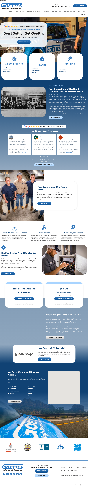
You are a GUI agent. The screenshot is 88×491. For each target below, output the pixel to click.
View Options (44, 359)
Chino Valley (31, 386)
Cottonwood (13, 388)
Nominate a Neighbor (55, 337)
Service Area (81, 11)
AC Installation (8, 72)
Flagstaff (30, 388)
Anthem (12, 396)
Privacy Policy (73, 484)
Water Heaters (56, 11)
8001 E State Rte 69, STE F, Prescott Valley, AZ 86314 (73, 467)
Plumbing (45, 11)
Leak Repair (63, 69)
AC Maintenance (8, 71)
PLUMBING (70, 66)
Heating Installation (37, 72)
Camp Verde (13, 386)
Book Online (80, 5)
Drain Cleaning (63, 72)
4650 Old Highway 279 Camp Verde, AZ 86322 (72, 475)
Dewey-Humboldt (14, 391)
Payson (30, 393)
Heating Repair (36, 70)
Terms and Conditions (67, 484)
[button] (40, 156)
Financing (41, 475)
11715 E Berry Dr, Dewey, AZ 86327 (69, 470)
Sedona (30, 396)
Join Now (8, 273)
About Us (44, 203)
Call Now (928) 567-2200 (44, 164)
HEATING (42, 67)
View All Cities (15, 401)
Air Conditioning (33, 11)
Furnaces (35, 73)
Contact (83, 14)
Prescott (12, 393)
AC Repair (7, 69)
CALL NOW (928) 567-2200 (61, 6)
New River (31, 391)
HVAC (16, 11)
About (10, 11)
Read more (23, 152)
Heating (23, 11)
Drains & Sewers (69, 11)
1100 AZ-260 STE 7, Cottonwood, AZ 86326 (71, 473)
